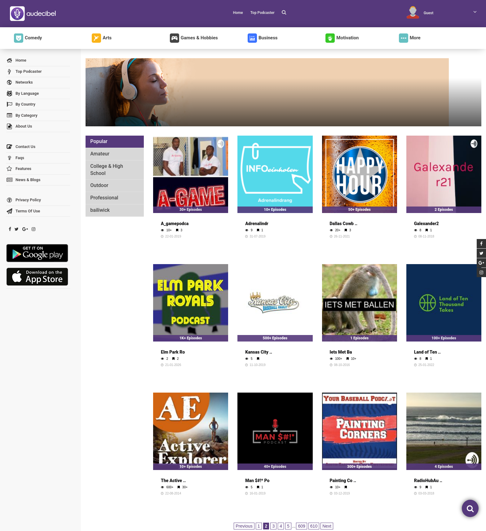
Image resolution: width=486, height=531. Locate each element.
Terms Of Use (23, 211)
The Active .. (173, 480)
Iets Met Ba (341, 352)
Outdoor (99, 185)
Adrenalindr (256, 223)
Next (326, 526)
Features (18, 169)
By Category (22, 116)
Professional (104, 198)
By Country (20, 104)
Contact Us (20, 147)
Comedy (28, 38)
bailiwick (100, 210)
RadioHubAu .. (428, 480)
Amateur (99, 154)
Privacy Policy (23, 200)
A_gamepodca (174, 223)
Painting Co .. (343, 480)
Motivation (342, 38)
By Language (22, 94)
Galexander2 (426, 223)
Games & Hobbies (194, 38)
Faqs (15, 158)
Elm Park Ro (173, 352)
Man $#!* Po (257, 480)
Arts (102, 38)
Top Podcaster (262, 13)
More (410, 38)
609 (301, 526)
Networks (19, 82)
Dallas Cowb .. (343, 223)
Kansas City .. (258, 352)
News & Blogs (23, 180)
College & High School (106, 169)
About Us (19, 126)
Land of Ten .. (427, 352)
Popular (98, 141)
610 (313, 526)
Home (238, 13)
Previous (244, 526)
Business (263, 38)
